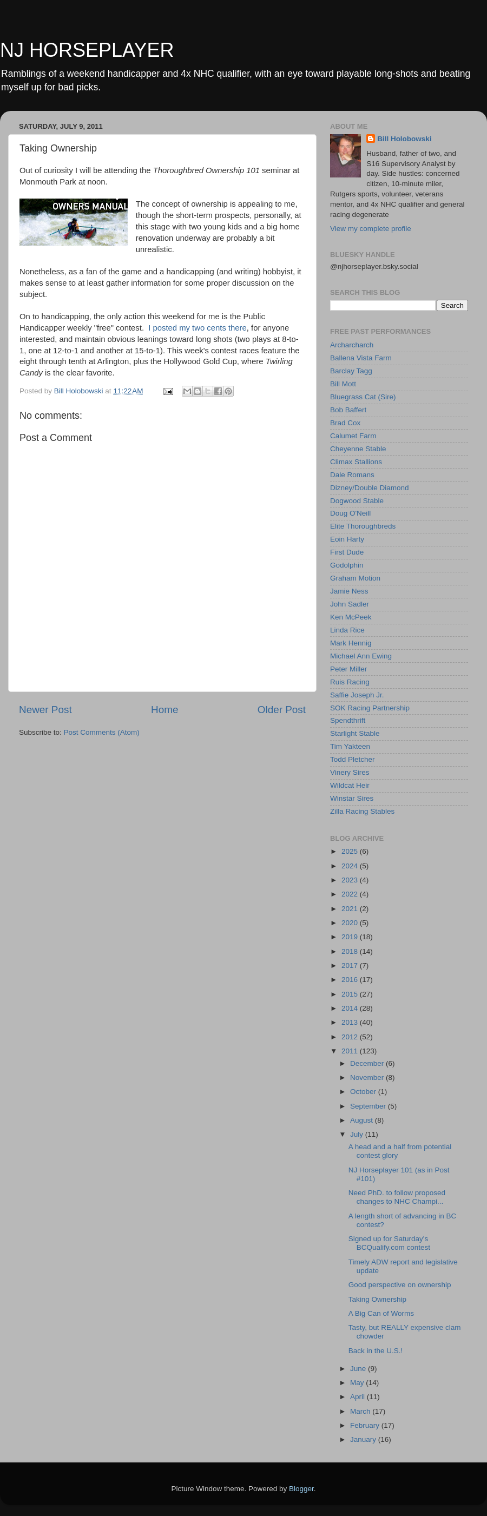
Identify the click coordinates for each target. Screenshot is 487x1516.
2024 (350, 866)
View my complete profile (370, 229)
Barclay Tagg (351, 371)
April (358, 1397)
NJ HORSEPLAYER (87, 50)
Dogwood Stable (357, 501)
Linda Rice (347, 630)
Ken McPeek (351, 617)
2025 (350, 851)
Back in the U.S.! (375, 1351)
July (357, 1134)
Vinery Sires (350, 772)
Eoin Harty (347, 539)
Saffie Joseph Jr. (357, 695)
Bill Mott (343, 384)
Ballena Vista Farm (361, 358)
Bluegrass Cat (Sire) (363, 397)
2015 (350, 994)
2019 (350, 937)
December (368, 1063)
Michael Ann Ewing (361, 656)
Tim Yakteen (350, 746)
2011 (350, 1051)
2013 (350, 1022)
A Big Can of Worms (381, 1313)
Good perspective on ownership (399, 1285)
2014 (350, 1008)
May (358, 1383)
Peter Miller (348, 669)
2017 (350, 965)
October (364, 1091)
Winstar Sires (351, 798)
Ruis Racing (350, 682)
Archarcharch (351, 345)
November (368, 1077)
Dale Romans (352, 475)
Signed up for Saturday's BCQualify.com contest (389, 1243)
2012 (350, 1037)
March (361, 1411)
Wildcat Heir (350, 785)
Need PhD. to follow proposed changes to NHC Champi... (396, 1197)
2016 (350, 979)
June (359, 1369)
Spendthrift (347, 720)
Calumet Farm (353, 436)
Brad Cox (345, 423)
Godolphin (347, 565)
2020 (350, 923)
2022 (350, 894)
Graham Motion (355, 578)
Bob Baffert (348, 410)
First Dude (347, 552)
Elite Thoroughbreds (363, 526)
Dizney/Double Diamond (369, 488)
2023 (350, 880)
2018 (350, 951)
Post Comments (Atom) (102, 732)
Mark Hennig (351, 643)
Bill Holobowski (404, 139)
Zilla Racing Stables (362, 811)
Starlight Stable (355, 733)
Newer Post (45, 709)
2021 (350, 909)
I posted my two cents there (197, 328)
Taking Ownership (377, 1299)
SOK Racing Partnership (370, 708)
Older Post (282, 709)
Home (164, 709)
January (364, 1439)
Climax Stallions (356, 462)
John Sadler (349, 604)
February (365, 1425)
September (369, 1106)
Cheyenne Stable (358, 449)
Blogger (301, 1489)
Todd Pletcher (352, 759)
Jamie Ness (349, 591)
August (362, 1120)
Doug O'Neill (350, 513)
